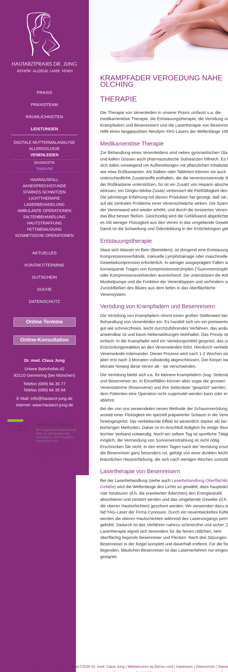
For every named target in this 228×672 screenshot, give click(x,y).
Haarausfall (44, 179)
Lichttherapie (44, 198)
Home (104, 60)
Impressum (184, 667)
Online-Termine (44, 322)
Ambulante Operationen (44, 210)
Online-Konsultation (44, 340)
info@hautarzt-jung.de (52, 398)
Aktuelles (44, 252)
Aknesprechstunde (44, 186)
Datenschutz (44, 301)
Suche (44, 289)
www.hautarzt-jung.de (52, 404)
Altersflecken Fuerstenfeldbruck (29, 666)
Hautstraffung (44, 223)
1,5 (21, 428)
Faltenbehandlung (44, 217)
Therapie (44, 169)
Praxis (44, 92)
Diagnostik (44, 163)
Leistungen (44, 128)
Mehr (66, 440)
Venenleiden (44, 155)
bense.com (163, 667)
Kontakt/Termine (44, 265)
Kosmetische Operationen (44, 235)
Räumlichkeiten (44, 116)
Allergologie (44, 148)
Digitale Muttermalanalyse (44, 142)
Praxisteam (44, 104)
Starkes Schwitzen (44, 192)
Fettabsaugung (44, 229)
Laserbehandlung (44, 204)
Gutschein (44, 277)
